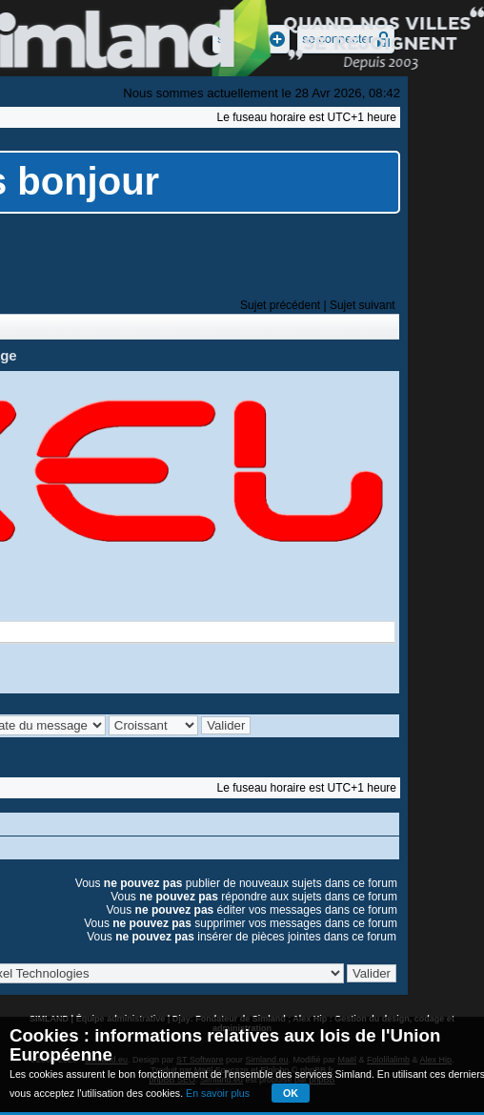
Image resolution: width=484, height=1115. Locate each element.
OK (290, 1093)
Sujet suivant (362, 305)
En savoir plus (218, 1093)
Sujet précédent (280, 305)
